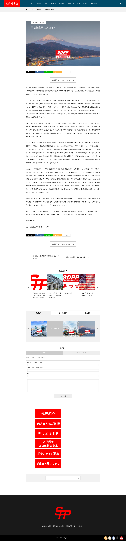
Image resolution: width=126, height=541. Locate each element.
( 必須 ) (34, 362)
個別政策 (61, 3)
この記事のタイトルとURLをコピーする (63, 80)
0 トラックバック (81, 353)
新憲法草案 (71, 3)
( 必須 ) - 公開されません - (35, 368)
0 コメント (44, 353)
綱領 (46, 3)
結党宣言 (39, 3)
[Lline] (48, 72)
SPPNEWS (93, 3)
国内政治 (42, 22)
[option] (39, 287)
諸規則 (85, 3)
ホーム (31, 3)
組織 (78, 3)
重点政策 (53, 3)
